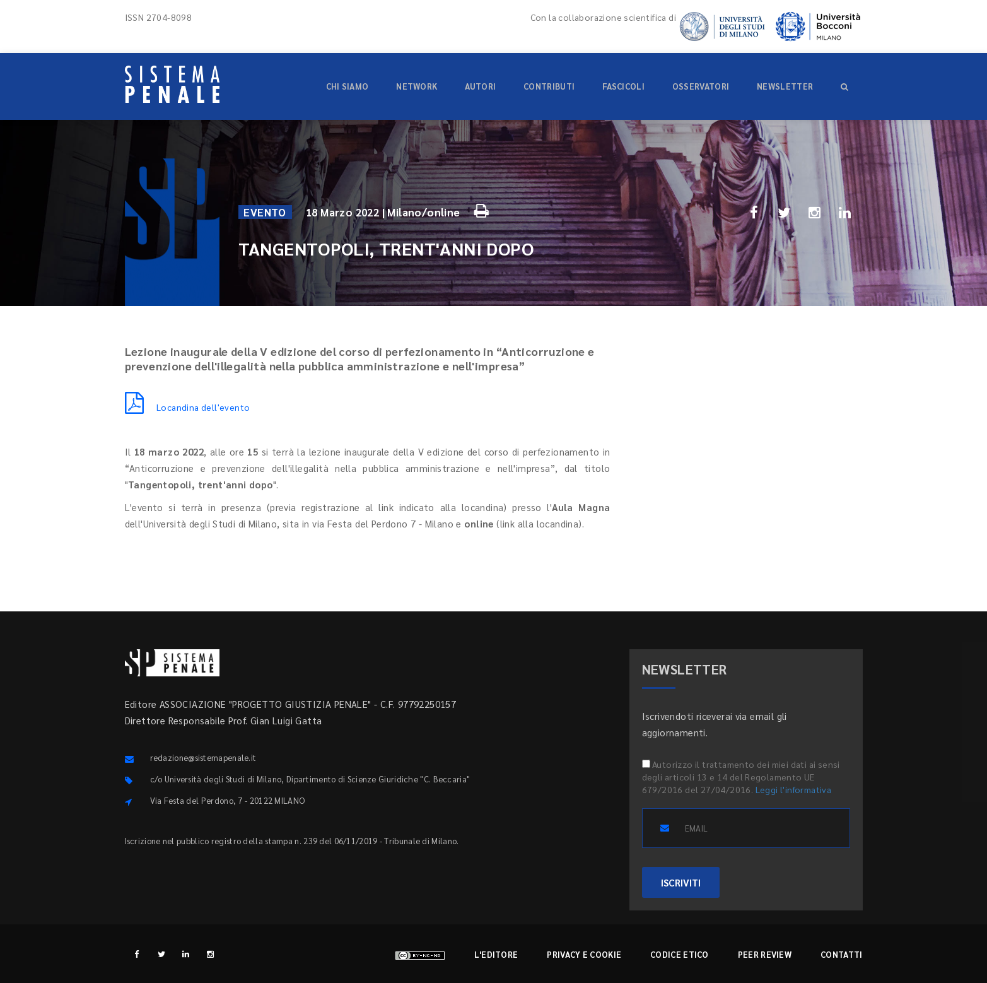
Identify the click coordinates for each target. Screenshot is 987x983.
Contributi (549, 86)
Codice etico (679, 954)
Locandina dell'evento (187, 407)
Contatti (841, 954)
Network (416, 86)
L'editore (496, 954)
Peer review (764, 954)
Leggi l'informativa (794, 789)
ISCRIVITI (681, 882)
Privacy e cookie (584, 954)
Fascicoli (623, 86)
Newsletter (785, 86)
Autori (480, 86)
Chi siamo (347, 86)
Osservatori (700, 86)
